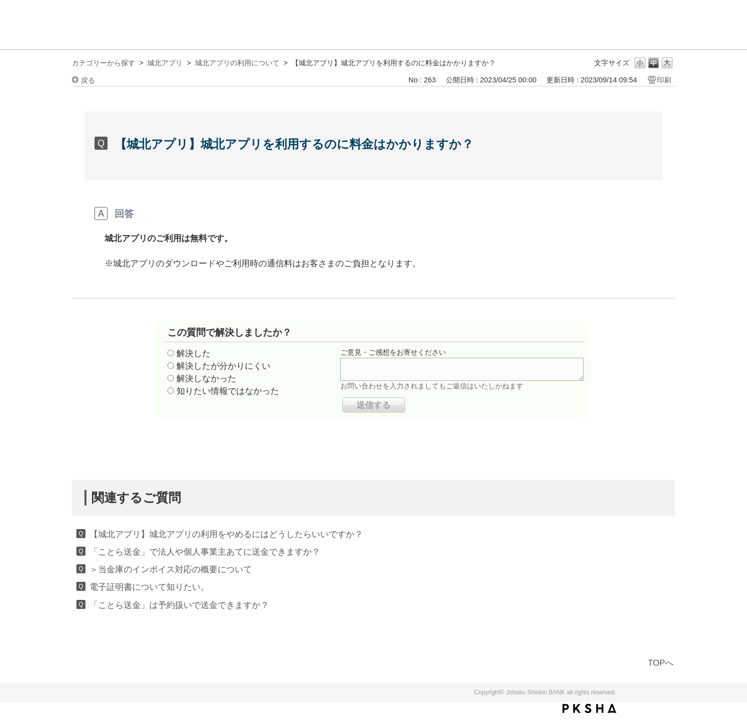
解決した (193, 353)
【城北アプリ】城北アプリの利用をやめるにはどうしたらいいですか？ (226, 534)
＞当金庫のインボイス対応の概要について (170, 569)
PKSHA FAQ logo (589, 708)
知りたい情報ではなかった (227, 391)
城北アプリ (164, 63)
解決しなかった (206, 378)
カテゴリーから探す (103, 63)
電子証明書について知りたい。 (149, 587)
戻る (88, 80)
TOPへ (661, 663)
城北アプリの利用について (237, 63)
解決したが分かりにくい (223, 366)
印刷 (664, 80)
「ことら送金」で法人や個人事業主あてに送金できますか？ (204, 552)
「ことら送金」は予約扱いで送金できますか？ (179, 605)
